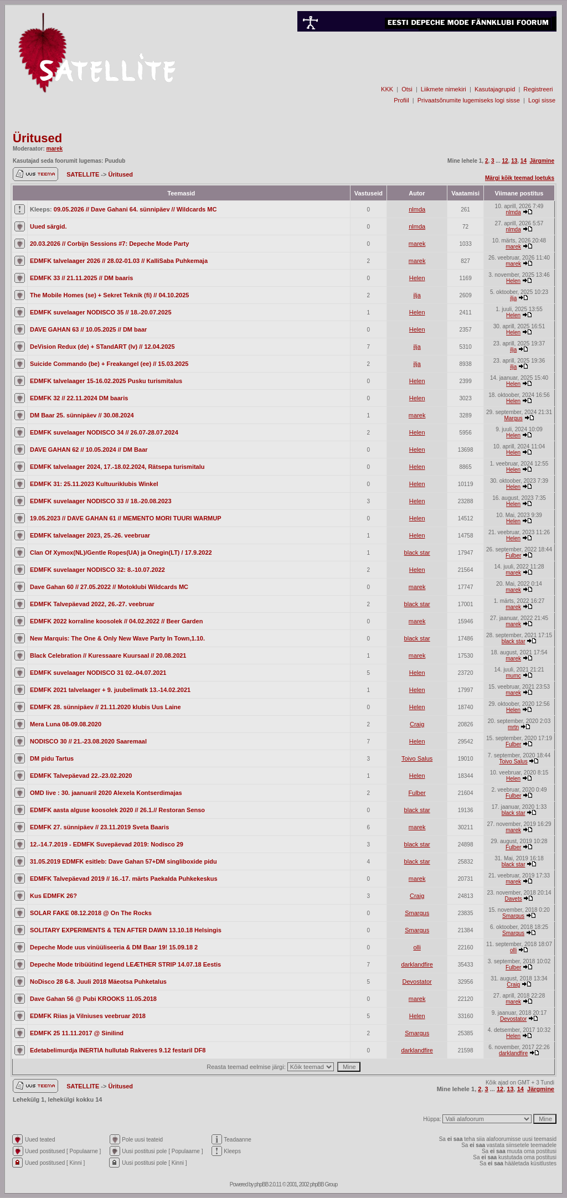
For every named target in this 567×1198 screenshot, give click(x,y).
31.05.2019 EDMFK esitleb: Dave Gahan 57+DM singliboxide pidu (123, 861)
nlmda (417, 209)
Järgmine (542, 161)
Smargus (417, 913)
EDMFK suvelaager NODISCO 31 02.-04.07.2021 (98, 672)
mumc (513, 676)
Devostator (417, 981)
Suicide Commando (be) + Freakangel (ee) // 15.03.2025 (109, 363)
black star (417, 552)
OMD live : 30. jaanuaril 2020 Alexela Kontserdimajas (106, 792)
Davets (513, 899)
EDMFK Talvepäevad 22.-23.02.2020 (81, 775)
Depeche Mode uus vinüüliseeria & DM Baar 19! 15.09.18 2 (114, 947)
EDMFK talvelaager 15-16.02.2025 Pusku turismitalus (106, 381)
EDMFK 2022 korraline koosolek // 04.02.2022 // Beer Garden (116, 621)
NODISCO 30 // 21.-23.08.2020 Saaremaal (88, 741)
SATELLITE (83, 174)
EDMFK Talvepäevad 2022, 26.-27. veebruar (92, 604)
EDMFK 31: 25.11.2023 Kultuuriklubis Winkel (94, 484)
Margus (513, 418)
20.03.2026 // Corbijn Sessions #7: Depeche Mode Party (109, 243)
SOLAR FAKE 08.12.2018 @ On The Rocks (91, 913)
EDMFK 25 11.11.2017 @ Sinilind (76, 1033)
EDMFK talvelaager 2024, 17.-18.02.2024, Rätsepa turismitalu (117, 466)
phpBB (261, 1184)
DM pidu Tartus (52, 758)
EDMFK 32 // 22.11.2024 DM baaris (79, 398)
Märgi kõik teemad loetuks (519, 178)
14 (523, 161)
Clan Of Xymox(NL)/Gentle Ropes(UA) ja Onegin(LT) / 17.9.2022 (121, 552)
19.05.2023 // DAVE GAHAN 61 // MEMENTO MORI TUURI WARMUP (125, 518)
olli (416, 947)
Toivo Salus (416, 758)
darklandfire (416, 964)
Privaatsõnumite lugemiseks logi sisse (468, 100)
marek (55, 149)
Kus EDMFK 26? (53, 895)
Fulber (513, 555)
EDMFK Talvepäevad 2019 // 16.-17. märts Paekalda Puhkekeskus (124, 878)
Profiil (401, 100)
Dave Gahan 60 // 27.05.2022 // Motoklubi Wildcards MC (109, 586)
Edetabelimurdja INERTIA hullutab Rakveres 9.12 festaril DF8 (117, 1050)
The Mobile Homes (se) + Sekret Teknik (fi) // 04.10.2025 (109, 295)
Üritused (37, 138)
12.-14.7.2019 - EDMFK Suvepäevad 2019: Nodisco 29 (106, 844)
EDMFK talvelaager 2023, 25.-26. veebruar (90, 535)
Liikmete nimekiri (443, 89)
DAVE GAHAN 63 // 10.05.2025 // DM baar (88, 329)
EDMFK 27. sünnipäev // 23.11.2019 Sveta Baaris (99, 827)
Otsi (407, 89)
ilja (416, 295)
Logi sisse (541, 100)
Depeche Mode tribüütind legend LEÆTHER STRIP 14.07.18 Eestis (125, 964)
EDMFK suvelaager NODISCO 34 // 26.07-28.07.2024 (104, 432)
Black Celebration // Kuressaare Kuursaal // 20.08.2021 (108, 655)
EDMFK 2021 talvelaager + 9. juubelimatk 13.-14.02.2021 (110, 689)
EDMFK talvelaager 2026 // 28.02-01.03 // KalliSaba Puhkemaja (119, 260)
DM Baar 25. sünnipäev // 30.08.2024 (82, 415)
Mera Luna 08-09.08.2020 (65, 724)
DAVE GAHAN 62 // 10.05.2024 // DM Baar (89, 449)
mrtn (513, 727)
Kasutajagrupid (495, 89)
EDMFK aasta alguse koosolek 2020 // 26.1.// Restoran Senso (117, 810)
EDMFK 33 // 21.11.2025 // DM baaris (81, 278)
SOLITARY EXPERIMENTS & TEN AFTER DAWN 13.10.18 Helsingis (125, 930)
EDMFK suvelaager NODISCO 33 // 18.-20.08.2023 (101, 501)
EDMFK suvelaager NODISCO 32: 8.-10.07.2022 (97, 569)
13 (514, 161)
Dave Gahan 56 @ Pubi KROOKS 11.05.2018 (93, 998)
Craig (417, 724)
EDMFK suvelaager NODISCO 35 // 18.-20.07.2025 (101, 312)
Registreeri (538, 89)
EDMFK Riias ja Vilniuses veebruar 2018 (88, 1016)
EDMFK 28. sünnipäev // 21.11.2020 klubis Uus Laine (105, 707)
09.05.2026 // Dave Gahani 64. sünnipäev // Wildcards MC (135, 209)
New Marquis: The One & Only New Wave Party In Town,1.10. (117, 638)
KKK (387, 89)
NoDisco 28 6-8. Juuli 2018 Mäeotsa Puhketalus (98, 981)
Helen (417, 278)
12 (505, 161)
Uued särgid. (48, 226)
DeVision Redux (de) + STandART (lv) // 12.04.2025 (102, 346)
